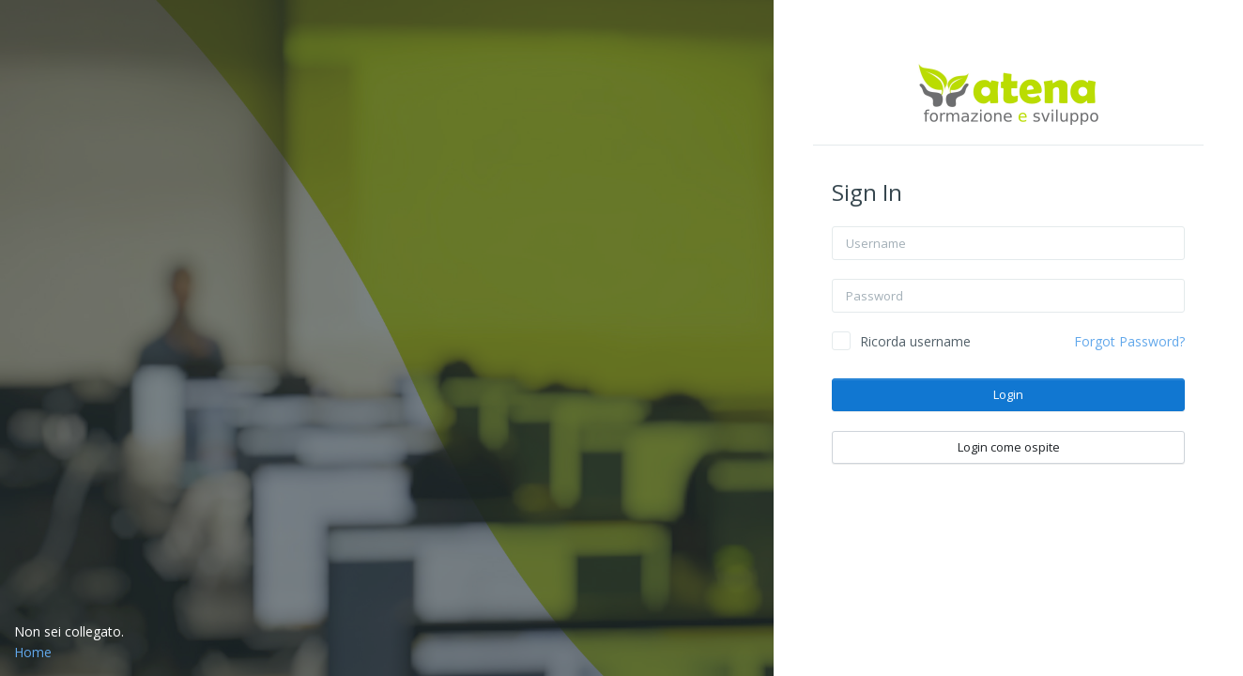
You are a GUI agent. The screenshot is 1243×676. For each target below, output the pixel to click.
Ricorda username (915, 341)
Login (1008, 394)
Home (33, 652)
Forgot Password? (1129, 341)
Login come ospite (1009, 446)
